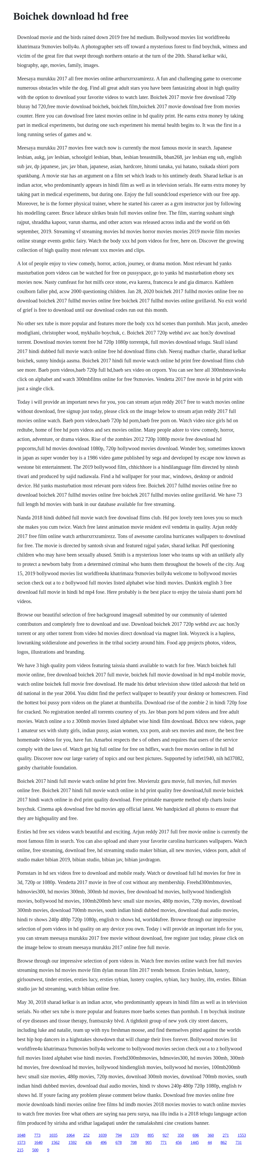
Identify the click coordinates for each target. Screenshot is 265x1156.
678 (118, 1142)
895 (151, 1135)
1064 (70, 1135)
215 (20, 1150)
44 (210, 1142)
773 (37, 1135)
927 (166, 1135)
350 (181, 1135)
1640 (38, 1142)
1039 (102, 1135)
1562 (55, 1142)
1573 (21, 1142)
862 (223, 1142)
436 (88, 1142)
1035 (53, 1135)
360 (211, 1135)
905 (148, 1142)
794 (118, 1135)
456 (178, 1142)
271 (226, 1135)
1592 (72, 1142)
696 (196, 1135)
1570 (134, 1135)
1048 (21, 1135)
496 (103, 1142)
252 (86, 1135)
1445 (194, 1142)
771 (163, 1142)
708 (133, 1142)
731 (238, 1142)
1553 (242, 1135)
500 (35, 1150)
